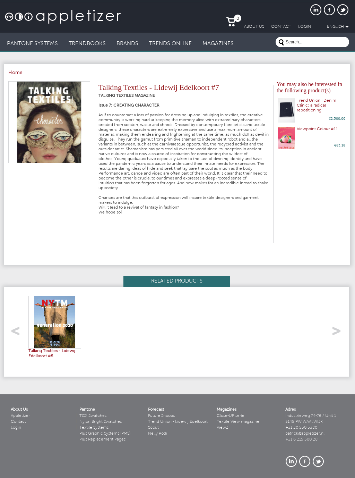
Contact (18, 422)
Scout (153, 428)
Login (16, 428)
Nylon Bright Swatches (100, 422)
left (18, 333)
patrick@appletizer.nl (304, 433)
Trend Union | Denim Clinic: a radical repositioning (316, 105)
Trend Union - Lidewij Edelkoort (178, 422)
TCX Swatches (92, 416)
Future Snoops (161, 416)
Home (15, 72)
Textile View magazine (238, 422)
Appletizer (20, 416)
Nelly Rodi (157, 433)
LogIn (304, 27)
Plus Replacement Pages (102, 439)
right (339, 333)
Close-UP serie (230, 416)
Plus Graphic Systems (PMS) (104, 433)
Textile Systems (94, 428)
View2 (222, 428)
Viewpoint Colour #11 (317, 129)
